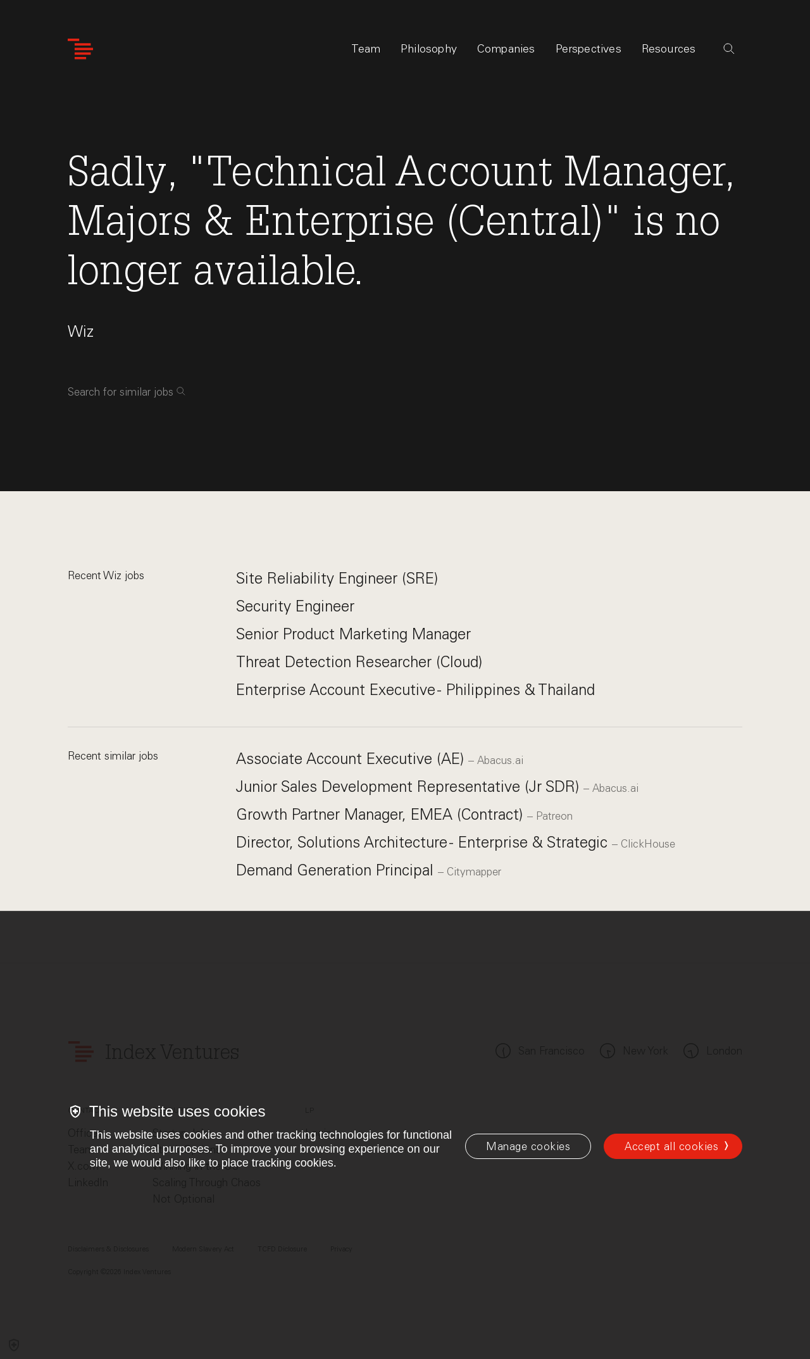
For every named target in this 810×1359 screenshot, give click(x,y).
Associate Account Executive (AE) (352, 758)
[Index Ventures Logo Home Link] (80, 49)
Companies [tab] (506, 49)
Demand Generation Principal (337, 870)
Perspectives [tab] (588, 49)
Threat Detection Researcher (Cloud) (359, 662)
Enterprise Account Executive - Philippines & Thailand (415, 689)
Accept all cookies (671, 1146)
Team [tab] (365, 49)
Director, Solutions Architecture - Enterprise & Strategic (424, 842)
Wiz (81, 331)
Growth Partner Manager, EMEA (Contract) (381, 814)
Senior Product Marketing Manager (353, 634)
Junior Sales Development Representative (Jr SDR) (409, 786)
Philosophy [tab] (429, 49)
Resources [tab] (669, 49)
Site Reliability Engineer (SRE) (337, 578)
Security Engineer (295, 606)
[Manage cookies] (528, 1146)
